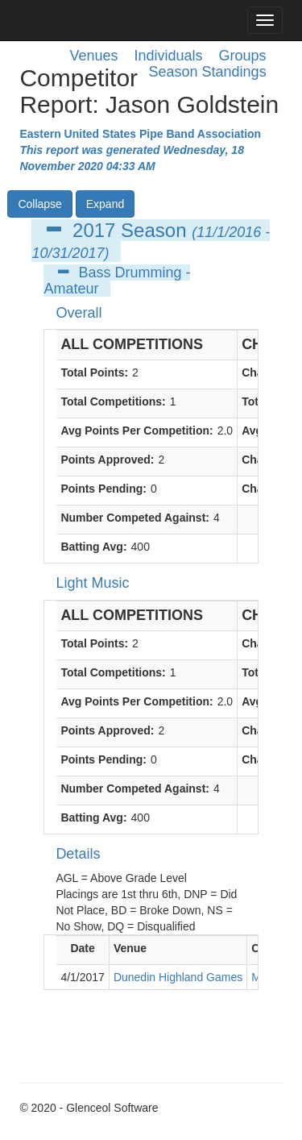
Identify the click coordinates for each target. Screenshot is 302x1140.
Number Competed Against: (134, 517)
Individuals (168, 56)
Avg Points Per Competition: (136, 430)
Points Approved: (107, 459)
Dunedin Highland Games (178, 977)
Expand (105, 204)
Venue (130, 948)
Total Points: (94, 372)
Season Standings (208, 72)
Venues (93, 56)
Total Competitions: (112, 401)
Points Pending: (103, 488)
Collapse (39, 204)
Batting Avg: (93, 546)
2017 (93, 230)
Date (82, 948)
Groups (243, 56)
